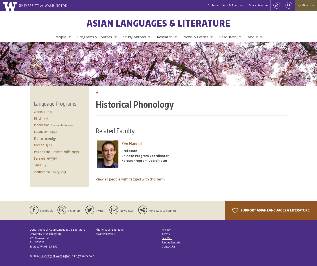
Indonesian (42, 125)
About (253, 37)
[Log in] (277, 5)
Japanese (40, 131)
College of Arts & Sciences (225, 5)
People (60, 37)
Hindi (37, 118)
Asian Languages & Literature (158, 23)
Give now (306, 5)
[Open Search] (289, 5)
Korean (39, 145)
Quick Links (256, 5)
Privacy (166, 229)
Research (164, 37)
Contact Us (168, 246)
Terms (166, 234)
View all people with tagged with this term (130, 179)
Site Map (167, 238)
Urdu (37, 165)
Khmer (38, 138)
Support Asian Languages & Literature (271, 211)
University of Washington (54, 256)
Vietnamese (42, 172)
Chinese (39, 111)
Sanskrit (39, 158)
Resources (228, 37)
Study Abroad (134, 37)
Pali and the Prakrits (48, 152)
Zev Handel (132, 143)
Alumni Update (171, 242)
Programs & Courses (94, 37)
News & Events (195, 37)
